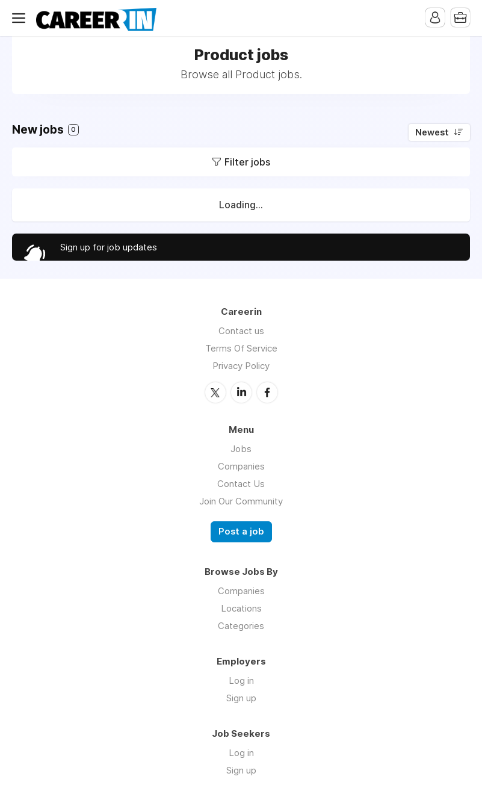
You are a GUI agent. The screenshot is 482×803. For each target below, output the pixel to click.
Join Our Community (241, 501)
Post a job (241, 531)
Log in (241, 680)
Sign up (241, 698)
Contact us (241, 330)
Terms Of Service (241, 348)
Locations (241, 608)
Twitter (215, 392)
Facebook (267, 392)
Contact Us (241, 483)
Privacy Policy (241, 365)
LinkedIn (241, 392)
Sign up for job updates (108, 247)
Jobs (241, 448)
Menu (21, 18)
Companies (241, 466)
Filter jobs (247, 162)
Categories (241, 625)
